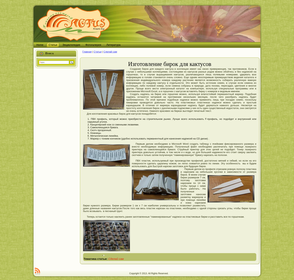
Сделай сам (110, 51)
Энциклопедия (71, 44)
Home (39, 44)
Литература (113, 44)
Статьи (53, 44)
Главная (87, 51)
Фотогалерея (93, 44)
